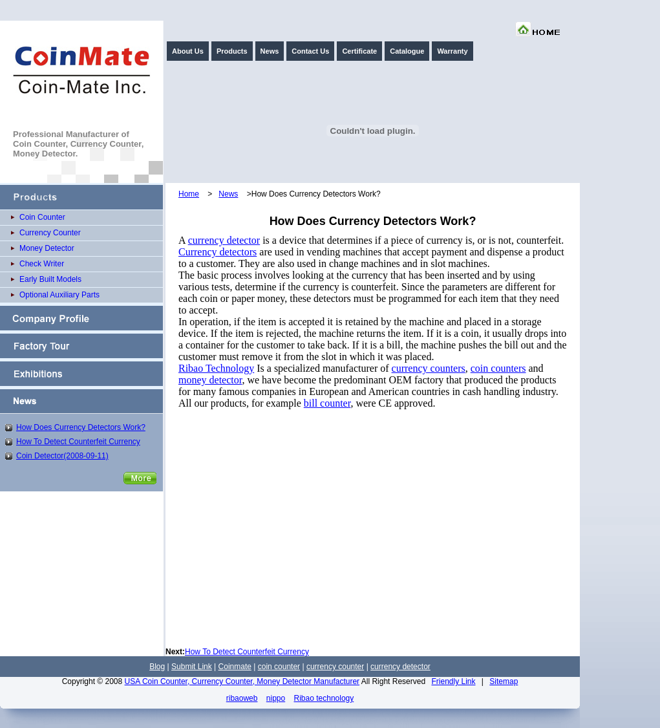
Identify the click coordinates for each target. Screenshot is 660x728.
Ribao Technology (216, 368)
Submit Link (191, 666)
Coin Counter (42, 217)
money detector (210, 379)
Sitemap (503, 681)
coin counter (279, 666)
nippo (275, 698)
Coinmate (234, 666)
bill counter (327, 403)
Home (188, 193)
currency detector (224, 240)
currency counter (335, 666)
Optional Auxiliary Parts (59, 294)
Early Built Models (50, 279)
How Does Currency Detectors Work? (80, 427)
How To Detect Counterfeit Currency (78, 441)
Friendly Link (453, 681)
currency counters (428, 368)
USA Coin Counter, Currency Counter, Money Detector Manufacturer (242, 681)
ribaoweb (242, 698)
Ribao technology (324, 698)
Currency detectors (217, 251)
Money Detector (46, 248)
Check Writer (41, 263)
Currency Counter (50, 232)
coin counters (498, 368)
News (228, 193)
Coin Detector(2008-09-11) (62, 455)
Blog (157, 666)
